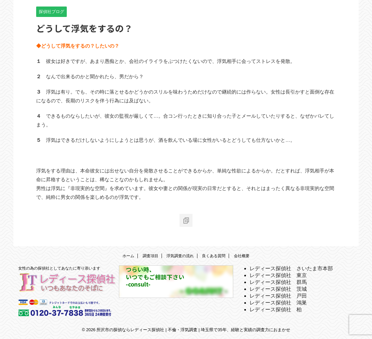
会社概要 (242, 256)
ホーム (128, 256)
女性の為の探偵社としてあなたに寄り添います (59, 268)
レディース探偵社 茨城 (278, 289)
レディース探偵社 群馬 (278, 282)
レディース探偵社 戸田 (278, 296)
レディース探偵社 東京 (278, 275)
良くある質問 (213, 256)
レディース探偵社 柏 (276, 309)
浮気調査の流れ (180, 256)
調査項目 (150, 256)
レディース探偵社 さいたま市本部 (291, 268)
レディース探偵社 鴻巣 (278, 302)
